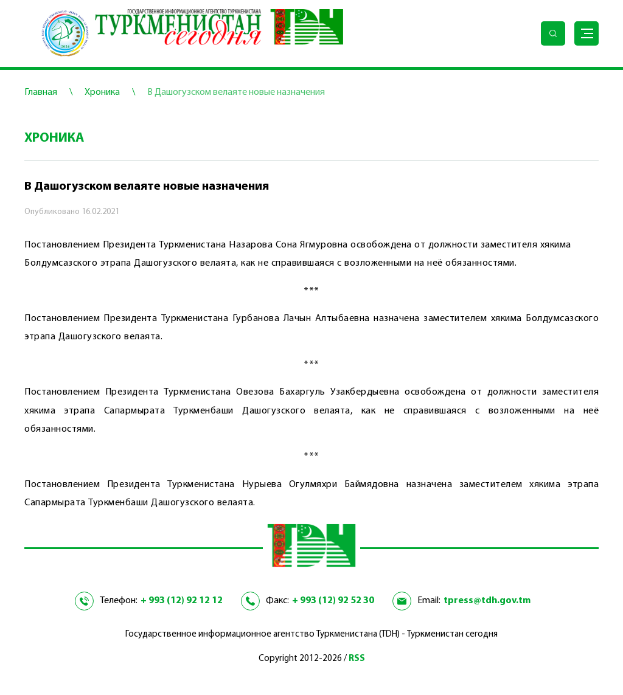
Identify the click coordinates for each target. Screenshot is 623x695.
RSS (357, 658)
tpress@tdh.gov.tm (487, 601)
